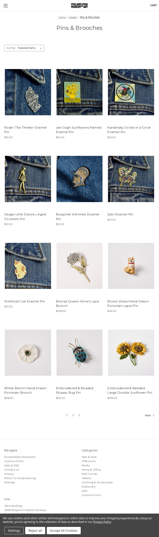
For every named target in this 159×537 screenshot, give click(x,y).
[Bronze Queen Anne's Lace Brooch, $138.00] (79, 265)
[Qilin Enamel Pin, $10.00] (131, 179)
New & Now (89, 457)
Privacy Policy (102, 522)
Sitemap (9, 482)
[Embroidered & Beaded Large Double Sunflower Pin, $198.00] (131, 352)
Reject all (35, 530)
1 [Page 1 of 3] (66, 415)
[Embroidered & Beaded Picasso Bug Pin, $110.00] (79, 352)
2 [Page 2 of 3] (73, 415)
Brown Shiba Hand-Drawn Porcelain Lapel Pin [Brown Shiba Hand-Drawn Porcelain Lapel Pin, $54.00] (128, 303)
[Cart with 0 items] (153, 5)
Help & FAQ (11, 465)
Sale (84, 491)
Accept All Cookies (63, 530)
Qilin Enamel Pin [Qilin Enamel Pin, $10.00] (120, 214)
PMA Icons (89, 461)
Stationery (88, 486)
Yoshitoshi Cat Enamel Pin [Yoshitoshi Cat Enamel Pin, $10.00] (24, 301)
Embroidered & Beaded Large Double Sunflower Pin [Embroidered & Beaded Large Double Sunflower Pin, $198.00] (129, 390)
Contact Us (11, 469)
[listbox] (30, 48)
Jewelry (86, 478)
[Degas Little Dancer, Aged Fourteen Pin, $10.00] (28, 179)
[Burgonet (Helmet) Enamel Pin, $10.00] (79, 179)
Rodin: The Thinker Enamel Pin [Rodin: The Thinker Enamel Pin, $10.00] (25, 130)
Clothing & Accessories (97, 482)
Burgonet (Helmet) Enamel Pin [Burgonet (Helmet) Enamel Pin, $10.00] (77, 216)
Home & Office (91, 469)
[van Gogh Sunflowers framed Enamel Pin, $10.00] (79, 92)
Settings (14, 530)
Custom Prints (14, 461)
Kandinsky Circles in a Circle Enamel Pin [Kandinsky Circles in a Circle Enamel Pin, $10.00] (129, 130)
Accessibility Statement (20, 457)
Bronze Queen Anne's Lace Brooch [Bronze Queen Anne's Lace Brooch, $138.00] (77, 303)
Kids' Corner (89, 474)
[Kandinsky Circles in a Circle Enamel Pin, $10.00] (131, 92)
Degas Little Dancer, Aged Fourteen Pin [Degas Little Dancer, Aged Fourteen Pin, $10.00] (25, 216)
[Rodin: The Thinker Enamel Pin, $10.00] (28, 92)
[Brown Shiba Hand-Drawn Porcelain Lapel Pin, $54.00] (131, 265)
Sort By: (11, 47)
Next (150, 415)
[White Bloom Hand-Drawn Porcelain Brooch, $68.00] (28, 352)
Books (86, 465)
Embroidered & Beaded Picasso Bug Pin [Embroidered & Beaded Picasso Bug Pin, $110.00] (74, 390)
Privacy (9, 474)
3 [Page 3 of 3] (79, 415)
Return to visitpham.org (20, 478)
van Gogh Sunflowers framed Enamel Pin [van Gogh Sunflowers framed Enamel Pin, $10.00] (78, 130)
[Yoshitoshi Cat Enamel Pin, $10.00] (28, 265)
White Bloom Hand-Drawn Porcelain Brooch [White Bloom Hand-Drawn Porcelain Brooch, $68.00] (25, 390)
